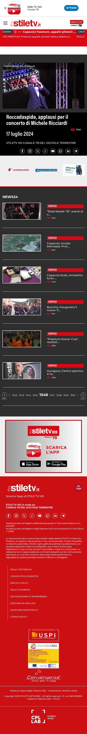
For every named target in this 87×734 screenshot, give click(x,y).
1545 (35, 395)
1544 (28, 395)
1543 (21, 395)
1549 (66, 395)
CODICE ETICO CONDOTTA (24, 576)
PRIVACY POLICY (19, 583)
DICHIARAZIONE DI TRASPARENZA (28, 596)
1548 (59, 395)
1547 (52, 395)
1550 (72, 395)
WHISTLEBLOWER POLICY (24, 610)
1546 (43, 394)
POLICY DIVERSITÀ (20, 589)
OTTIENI (71, 7)
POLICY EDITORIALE (21, 569)
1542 (14, 395)
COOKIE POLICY (18, 616)
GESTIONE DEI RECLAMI (22, 603)
